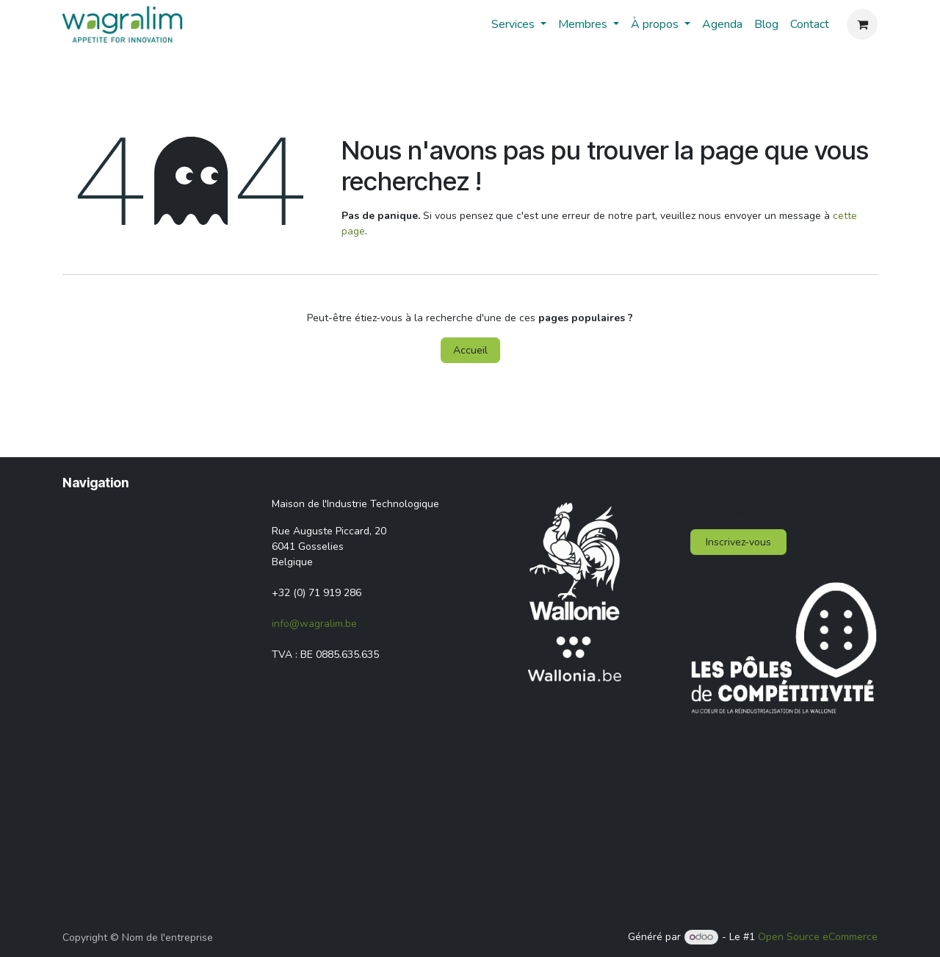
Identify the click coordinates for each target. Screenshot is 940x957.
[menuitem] (518, 24)
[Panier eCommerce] (862, 24)
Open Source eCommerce (818, 937)
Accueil (470, 350)
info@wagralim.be (314, 624)
